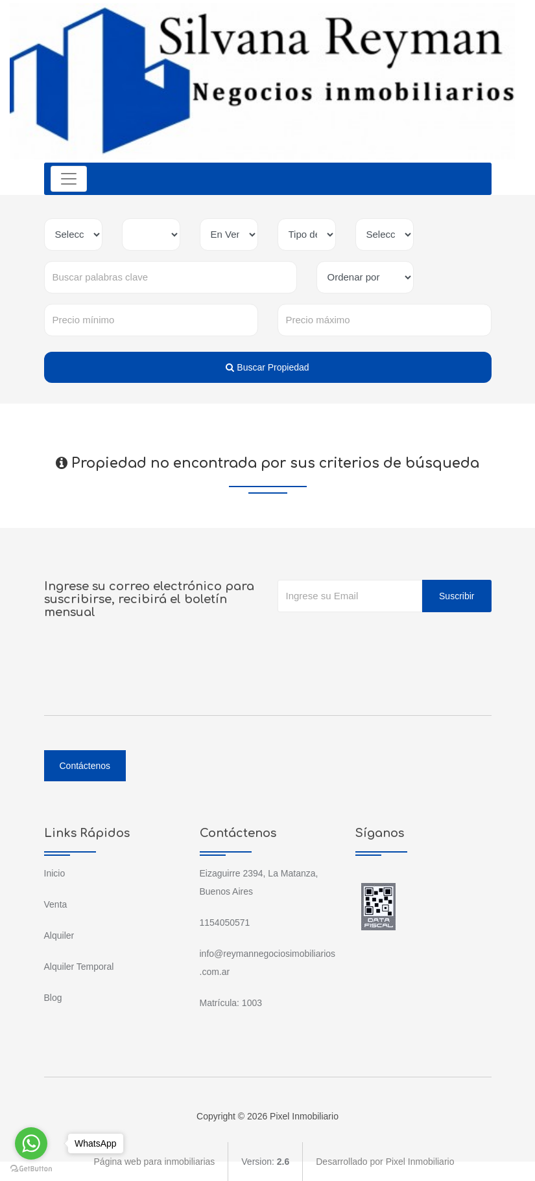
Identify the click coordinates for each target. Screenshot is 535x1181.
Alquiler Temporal (79, 966)
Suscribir (456, 596)
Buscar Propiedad (267, 367)
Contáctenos (85, 766)
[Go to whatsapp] (31, 1143)
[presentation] (376, 638)
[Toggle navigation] (69, 179)
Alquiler (59, 935)
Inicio (54, 873)
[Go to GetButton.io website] (31, 1168)
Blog (53, 997)
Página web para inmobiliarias (154, 1161)
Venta (55, 904)
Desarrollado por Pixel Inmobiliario (385, 1161)
